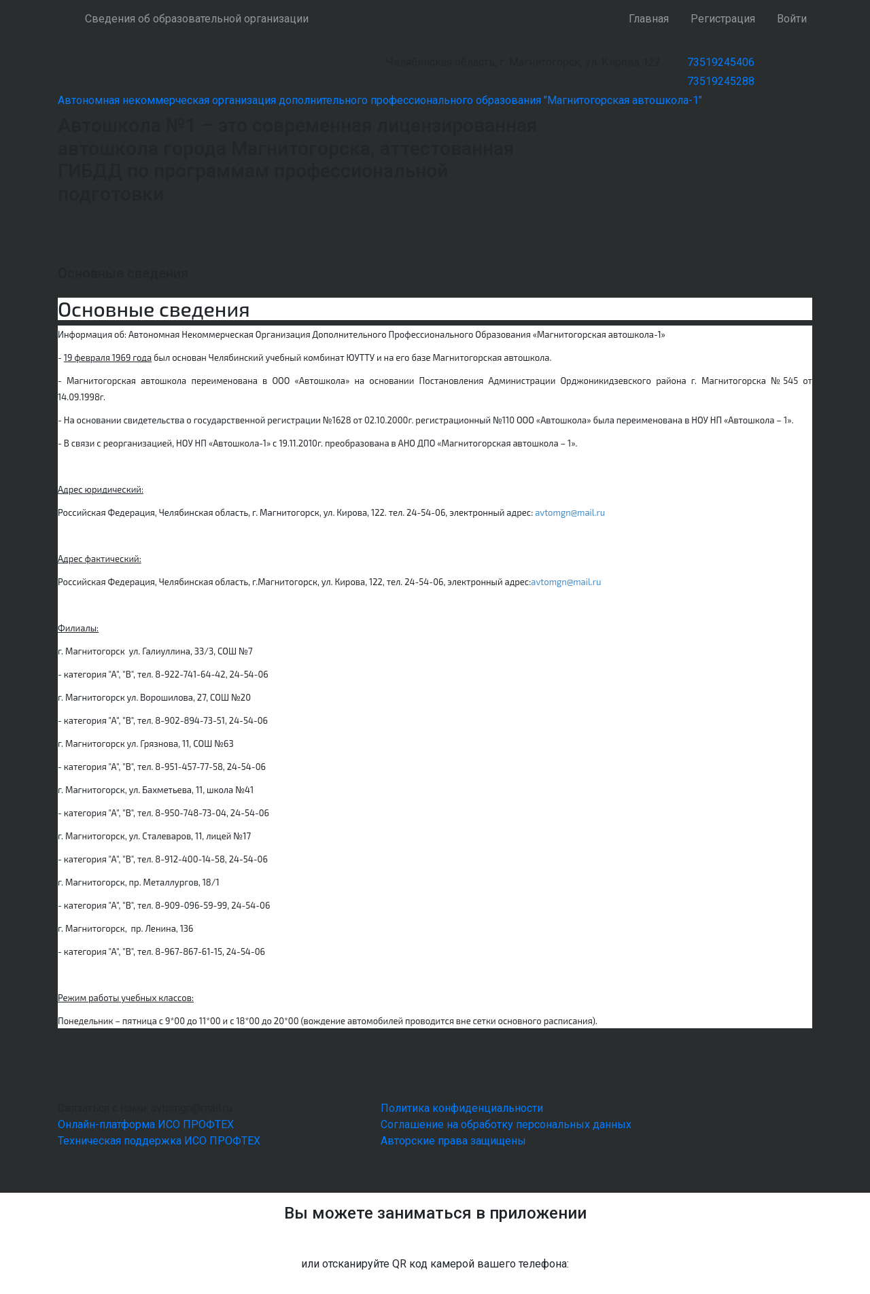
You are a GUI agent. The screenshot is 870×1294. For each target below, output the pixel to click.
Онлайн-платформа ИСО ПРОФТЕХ (146, 1124)
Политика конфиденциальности (462, 1108)
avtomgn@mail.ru (570, 512)
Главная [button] (649, 18)
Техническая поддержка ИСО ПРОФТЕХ (159, 1140)
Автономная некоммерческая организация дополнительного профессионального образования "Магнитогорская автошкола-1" (380, 100)
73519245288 (720, 81)
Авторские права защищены (453, 1140)
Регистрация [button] (723, 18)
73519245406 (720, 62)
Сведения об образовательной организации (197, 18)
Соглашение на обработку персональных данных (506, 1124)
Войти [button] (792, 18)
